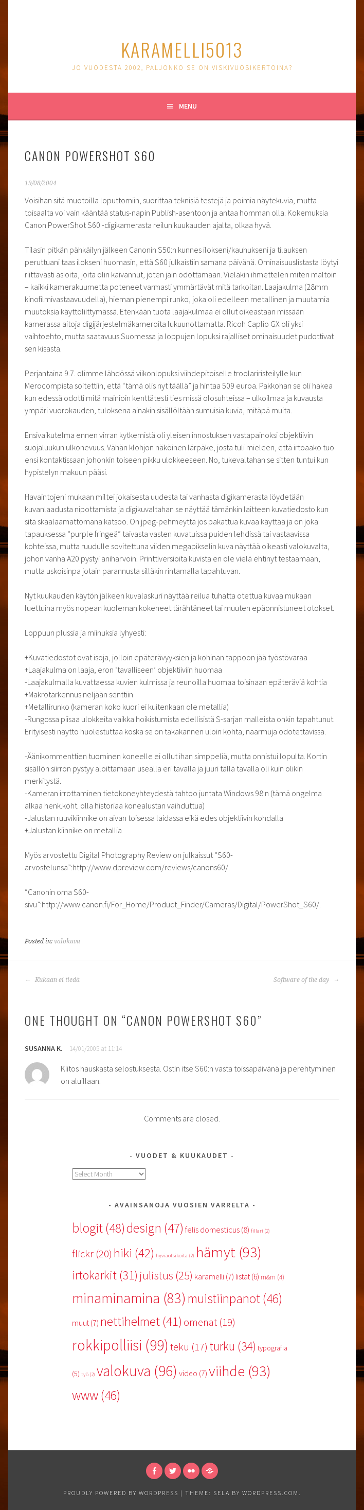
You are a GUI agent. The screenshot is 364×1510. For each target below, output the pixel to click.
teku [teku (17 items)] (189, 1347)
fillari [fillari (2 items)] (260, 1230)
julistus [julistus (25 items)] (166, 1275)
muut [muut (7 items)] (85, 1323)
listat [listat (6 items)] (247, 1276)
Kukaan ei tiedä (52, 980)
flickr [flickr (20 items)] (92, 1253)
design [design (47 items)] (155, 1228)
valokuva (67, 941)
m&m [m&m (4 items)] (272, 1277)
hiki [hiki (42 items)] (134, 1253)
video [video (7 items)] (193, 1373)
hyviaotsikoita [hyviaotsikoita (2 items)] (175, 1255)
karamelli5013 (182, 49)
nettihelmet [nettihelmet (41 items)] (141, 1321)
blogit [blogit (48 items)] (98, 1228)
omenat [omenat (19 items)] (209, 1322)
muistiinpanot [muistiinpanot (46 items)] (235, 1298)
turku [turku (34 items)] (232, 1346)
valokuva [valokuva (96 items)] (137, 1370)
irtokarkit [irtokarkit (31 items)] (105, 1275)
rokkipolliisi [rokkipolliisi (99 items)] (120, 1345)
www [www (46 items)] (96, 1395)
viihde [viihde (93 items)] (240, 1371)
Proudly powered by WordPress (120, 1493)
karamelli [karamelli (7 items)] (214, 1276)
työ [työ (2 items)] (88, 1374)
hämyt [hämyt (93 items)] (229, 1252)
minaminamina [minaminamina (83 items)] (129, 1298)
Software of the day (306, 980)
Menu (188, 106)
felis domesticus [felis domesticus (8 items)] (217, 1229)
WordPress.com (270, 1493)
